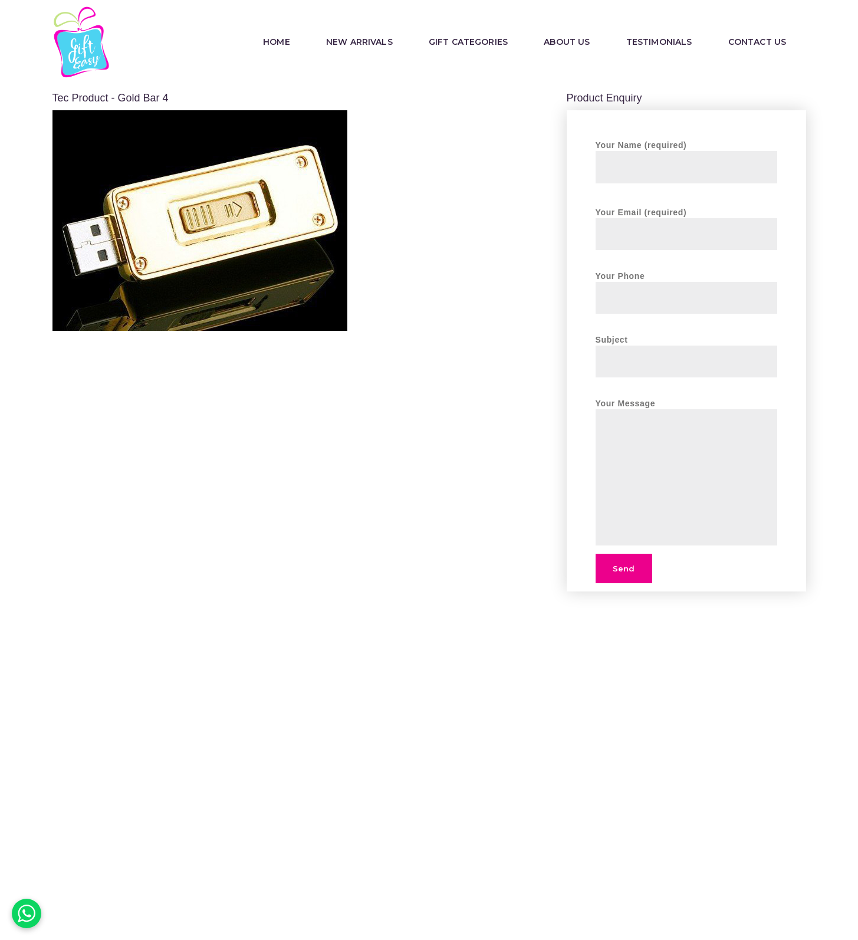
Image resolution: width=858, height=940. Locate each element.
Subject (686, 350)
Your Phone (686, 286)
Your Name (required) (686, 155)
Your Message (686, 409)
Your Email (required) (686, 223)
